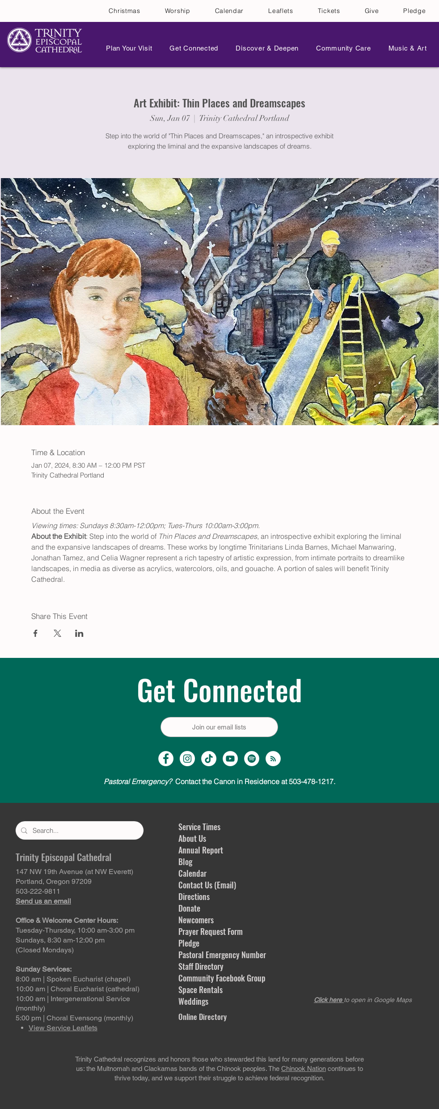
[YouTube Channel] (230, 758)
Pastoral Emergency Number (222, 954)
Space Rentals (200, 989)
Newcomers (196, 920)
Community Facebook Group (222, 978)
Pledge (188, 943)
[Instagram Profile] (187, 758)
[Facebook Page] (165, 758)
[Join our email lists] (219, 727)
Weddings (193, 1001)
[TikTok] (208, 758)
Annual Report (200, 850)
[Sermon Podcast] (273, 758)
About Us (192, 838)
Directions (194, 896)
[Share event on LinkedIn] (79, 633)
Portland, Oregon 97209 (54, 881)
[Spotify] (251, 758)
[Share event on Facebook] (35, 633)
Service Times (199, 826)
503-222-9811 (38, 891)
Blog (185, 861)
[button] (126, 48)
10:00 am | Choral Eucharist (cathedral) (77, 989)
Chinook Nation (303, 1068)
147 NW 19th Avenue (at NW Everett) (74, 871)
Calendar (192, 873)
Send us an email (43, 901)
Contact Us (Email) (207, 885)
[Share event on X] (57, 633)
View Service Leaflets (63, 1028)
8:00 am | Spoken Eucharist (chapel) (73, 979)
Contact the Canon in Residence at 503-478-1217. (219, 781)
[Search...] (79, 830)
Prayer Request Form (210, 931)
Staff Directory (201, 966)
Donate (189, 908)
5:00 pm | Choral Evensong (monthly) (74, 1018)
